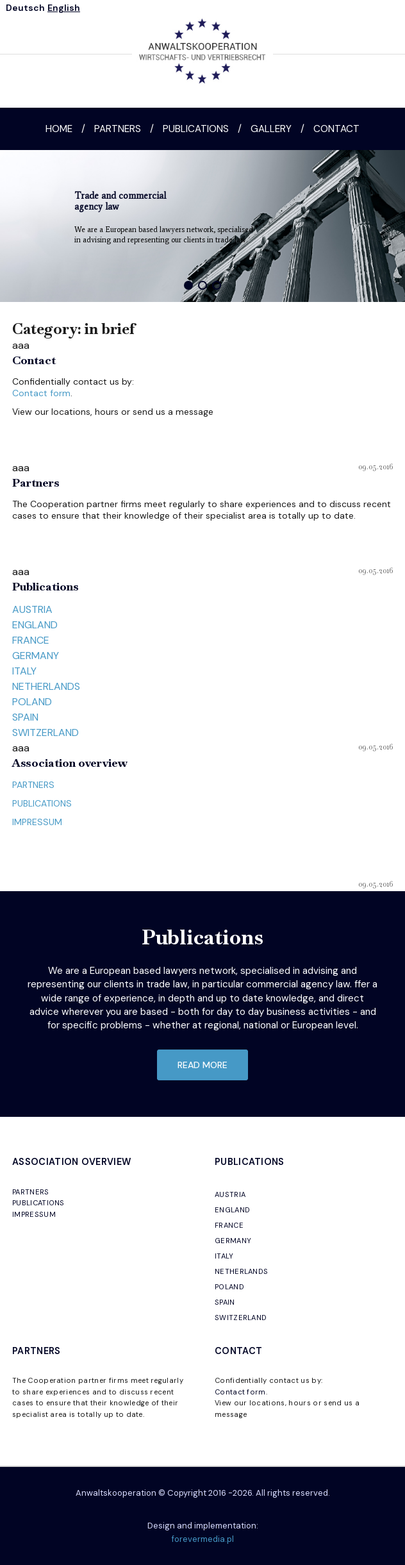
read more (202, 1065)
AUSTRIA (32, 609)
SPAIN (25, 717)
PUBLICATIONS (42, 803)
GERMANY (35, 655)
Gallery (271, 128)
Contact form (41, 393)
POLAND (32, 701)
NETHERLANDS (46, 686)
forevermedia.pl (203, 1539)
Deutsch (25, 7)
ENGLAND (35, 625)
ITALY (24, 671)
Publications (196, 128)
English (63, 7)
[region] (202, 226)
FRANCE (30, 640)
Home (58, 128)
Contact (336, 128)
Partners (117, 128)
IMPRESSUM (37, 822)
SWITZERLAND (45, 732)
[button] (188, 285)
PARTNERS (33, 785)
